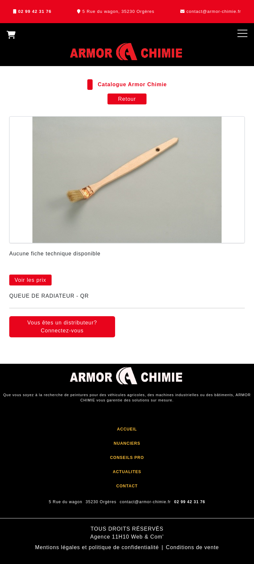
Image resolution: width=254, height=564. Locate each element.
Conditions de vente (192, 547)
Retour (127, 99)
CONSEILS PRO (127, 457)
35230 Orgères (101, 502)
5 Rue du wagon (65, 502)
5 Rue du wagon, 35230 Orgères (118, 11)
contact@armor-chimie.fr (213, 11)
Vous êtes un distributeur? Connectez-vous (62, 326)
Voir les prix (30, 280)
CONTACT (127, 486)
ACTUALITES (127, 472)
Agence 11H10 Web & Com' (127, 537)
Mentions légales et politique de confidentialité (97, 547)
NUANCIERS (127, 443)
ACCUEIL (127, 429)
